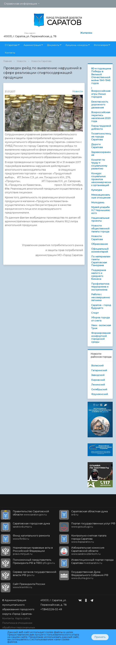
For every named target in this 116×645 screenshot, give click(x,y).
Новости (21, 61)
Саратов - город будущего (101, 307)
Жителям (86, 32)
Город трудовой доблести (101, 127)
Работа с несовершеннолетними (100, 297)
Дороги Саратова (97, 146)
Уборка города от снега (100, 319)
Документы (53, 45)
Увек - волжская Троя (101, 327)
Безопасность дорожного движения (99, 104)
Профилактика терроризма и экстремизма (100, 286)
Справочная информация (20, 3)
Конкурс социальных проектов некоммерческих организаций (101, 179)
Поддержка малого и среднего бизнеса (98, 274)
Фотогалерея (101, 45)
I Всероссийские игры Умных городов (100, 92)
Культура (96, 189)
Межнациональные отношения (100, 196)
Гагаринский (99, 370)
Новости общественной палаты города (100, 228)
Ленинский (98, 384)
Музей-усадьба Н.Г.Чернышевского (100, 210)
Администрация (32, 45)
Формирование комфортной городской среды (101, 337)
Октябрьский (99, 389)
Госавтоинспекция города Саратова (101, 136)
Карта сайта (22, 618)
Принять (100, 637)
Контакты (10, 52)
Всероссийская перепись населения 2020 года (101, 117)
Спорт (95, 312)
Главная (7, 61)
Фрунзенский (99, 394)
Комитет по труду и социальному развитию (99, 164)
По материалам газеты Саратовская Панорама (100, 261)
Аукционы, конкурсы (76, 45)
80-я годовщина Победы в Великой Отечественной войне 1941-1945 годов (101, 76)
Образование (99, 243)
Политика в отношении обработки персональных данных (18, 627)
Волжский (97, 365)
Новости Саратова (41, 61)
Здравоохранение (101, 154)
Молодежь (97, 202)
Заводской (97, 375)
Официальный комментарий (99, 250)
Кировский (98, 379)
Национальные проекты (100, 219)
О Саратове (11, 45)
